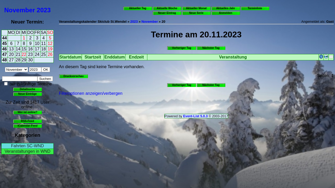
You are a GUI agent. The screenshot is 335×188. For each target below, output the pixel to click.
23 (30, 54)
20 (11, 54)
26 (50, 54)
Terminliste (255, 8)
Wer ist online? (27, 112)
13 (11, 49)
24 (37, 54)
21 (18, 54)
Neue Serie (196, 12)
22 (24, 54)
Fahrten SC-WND (27, 146)
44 (4, 38)
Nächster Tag (211, 47)
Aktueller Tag (137, 8)
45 (4, 43)
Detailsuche (27, 89)
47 (4, 54)
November (19, 10)
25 (43, 54)
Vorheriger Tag (181, 47)
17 (37, 49)
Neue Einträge (27, 93)
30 (30, 60)
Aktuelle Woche (167, 8)
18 (43, 49)
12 (50, 43)
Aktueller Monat (196, 8)
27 (11, 60)
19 (50, 49)
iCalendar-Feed (27, 125)
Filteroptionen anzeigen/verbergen (90, 93)
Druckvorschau (74, 76)
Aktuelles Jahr (225, 8)
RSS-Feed (27, 120)
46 (4, 49)
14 (18, 49)
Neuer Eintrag (167, 12)
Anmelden (225, 12)
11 (43, 43)
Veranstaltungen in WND (27, 151)
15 (24, 49)
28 (18, 60)
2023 (44, 10)
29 (24, 60)
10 (37, 43)
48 (4, 60)
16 (30, 49)
